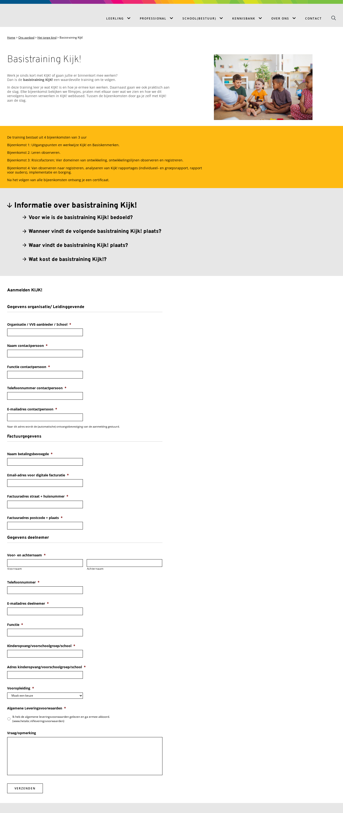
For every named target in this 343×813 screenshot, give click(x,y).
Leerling (115, 18)
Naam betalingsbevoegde (30, 454)
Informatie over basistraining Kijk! (75, 205)
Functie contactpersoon (28, 367)
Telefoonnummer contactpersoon (36, 388)
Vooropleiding (20, 688)
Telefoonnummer (23, 582)
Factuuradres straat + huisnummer (37, 496)
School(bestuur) (199, 18)
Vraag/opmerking (21, 733)
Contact (313, 18)
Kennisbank (243, 18)
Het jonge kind (46, 38)
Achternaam (95, 568)
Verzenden (25, 788)
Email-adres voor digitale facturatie (38, 475)
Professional (153, 18)
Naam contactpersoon (27, 346)
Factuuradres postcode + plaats (35, 518)
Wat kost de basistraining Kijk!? (67, 259)
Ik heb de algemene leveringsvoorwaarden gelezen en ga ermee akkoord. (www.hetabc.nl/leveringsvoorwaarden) (61, 719)
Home (11, 38)
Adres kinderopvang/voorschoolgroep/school (46, 667)
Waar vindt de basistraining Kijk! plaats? (78, 245)
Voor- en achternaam (26, 555)
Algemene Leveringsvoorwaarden (36, 708)
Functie (15, 625)
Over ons (280, 18)
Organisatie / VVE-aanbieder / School (39, 324)
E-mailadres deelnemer (28, 603)
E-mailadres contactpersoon (32, 409)
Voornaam (14, 568)
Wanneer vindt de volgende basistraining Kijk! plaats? (95, 231)
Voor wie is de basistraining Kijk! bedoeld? (81, 217)
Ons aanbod (26, 38)
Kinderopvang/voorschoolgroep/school (41, 646)
